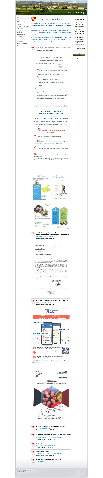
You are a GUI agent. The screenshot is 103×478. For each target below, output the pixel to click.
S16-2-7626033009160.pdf (43, 49)
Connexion (84, 470)
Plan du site (29, 470)
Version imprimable (21, 470)
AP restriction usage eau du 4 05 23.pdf (46, 445)
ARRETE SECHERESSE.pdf (43, 302)
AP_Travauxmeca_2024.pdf (43, 428)
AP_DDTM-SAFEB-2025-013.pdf (44, 236)
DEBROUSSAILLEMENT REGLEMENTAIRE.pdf (49, 453)
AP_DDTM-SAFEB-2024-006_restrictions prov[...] (49, 437)
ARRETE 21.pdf (40, 461)
